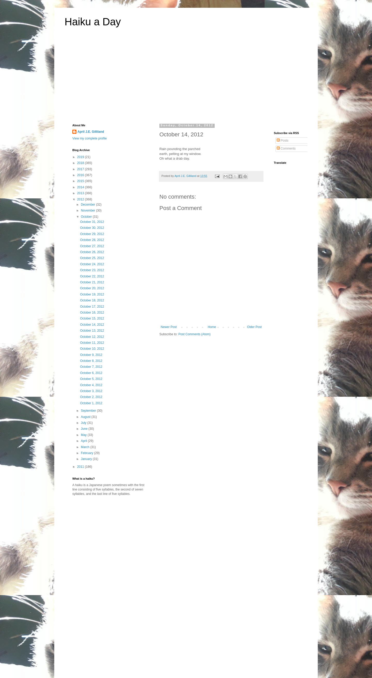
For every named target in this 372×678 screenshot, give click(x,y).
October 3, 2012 (91, 391)
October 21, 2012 (92, 282)
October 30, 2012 (92, 228)
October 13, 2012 (92, 330)
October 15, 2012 (92, 318)
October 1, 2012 (91, 403)
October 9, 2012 (91, 355)
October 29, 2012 (92, 234)
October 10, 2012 (92, 348)
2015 (81, 181)
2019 (81, 157)
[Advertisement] (186, 78)
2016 (81, 175)
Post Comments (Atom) (194, 334)
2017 (81, 169)
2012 (81, 199)
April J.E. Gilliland (91, 132)
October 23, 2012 (92, 270)
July (84, 423)
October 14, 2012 (92, 324)
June (84, 429)
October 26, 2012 (92, 252)
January (87, 459)
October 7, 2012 (91, 367)
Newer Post (169, 327)
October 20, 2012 (92, 288)
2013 (81, 193)
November (88, 210)
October (87, 217)
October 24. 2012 (92, 264)
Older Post (254, 327)
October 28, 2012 (92, 240)
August (86, 417)
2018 (81, 163)
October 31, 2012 (92, 222)
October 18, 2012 (92, 300)
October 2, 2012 (91, 397)
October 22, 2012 (92, 276)
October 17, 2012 (92, 306)
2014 (81, 187)
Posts (282, 140)
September (89, 410)
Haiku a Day (93, 21)
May (84, 435)
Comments (286, 148)
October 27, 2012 (92, 246)
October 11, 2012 (92, 343)
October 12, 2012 (92, 337)
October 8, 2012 (91, 361)
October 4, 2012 (91, 385)
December (88, 204)
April (84, 441)
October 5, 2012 (91, 379)
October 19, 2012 (92, 294)
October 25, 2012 (92, 258)
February (87, 453)
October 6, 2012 (91, 373)
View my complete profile (89, 138)
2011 (81, 467)
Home (212, 327)
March (85, 447)
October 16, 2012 (92, 312)
